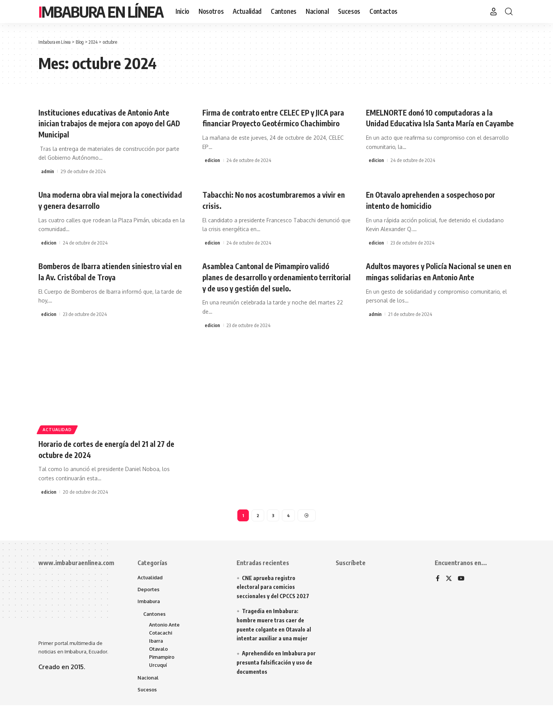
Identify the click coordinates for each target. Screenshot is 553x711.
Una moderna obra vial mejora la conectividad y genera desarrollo (97, 200)
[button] (493, 11)
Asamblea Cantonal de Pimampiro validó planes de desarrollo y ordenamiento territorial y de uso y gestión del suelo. (274, 276)
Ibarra (156, 645)
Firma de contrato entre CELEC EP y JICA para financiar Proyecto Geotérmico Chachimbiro (274, 123)
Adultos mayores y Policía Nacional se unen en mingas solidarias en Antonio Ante (433, 276)
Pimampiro (162, 661)
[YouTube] (461, 579)
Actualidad (59, 429)
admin (47, 171)
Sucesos (147, 695)
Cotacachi (161, 636)
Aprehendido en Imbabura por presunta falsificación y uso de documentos (276, 663)
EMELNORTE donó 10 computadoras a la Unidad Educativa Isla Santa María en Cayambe (438, 123)
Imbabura (149, 603)
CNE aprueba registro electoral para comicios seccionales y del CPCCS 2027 (273, 587)
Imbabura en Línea (100, 11)
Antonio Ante (165, 628)
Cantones (154, 616)
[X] (449, 579)
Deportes (148, 591)
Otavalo (159, 653)
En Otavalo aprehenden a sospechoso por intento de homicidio (439, 200)
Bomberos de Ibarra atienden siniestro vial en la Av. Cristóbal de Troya (107, 271)
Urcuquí (159, 670)
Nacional (148, 683)
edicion (212, 171)
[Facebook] (438, 579)
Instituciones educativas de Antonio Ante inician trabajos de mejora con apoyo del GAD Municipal (112, 123)
